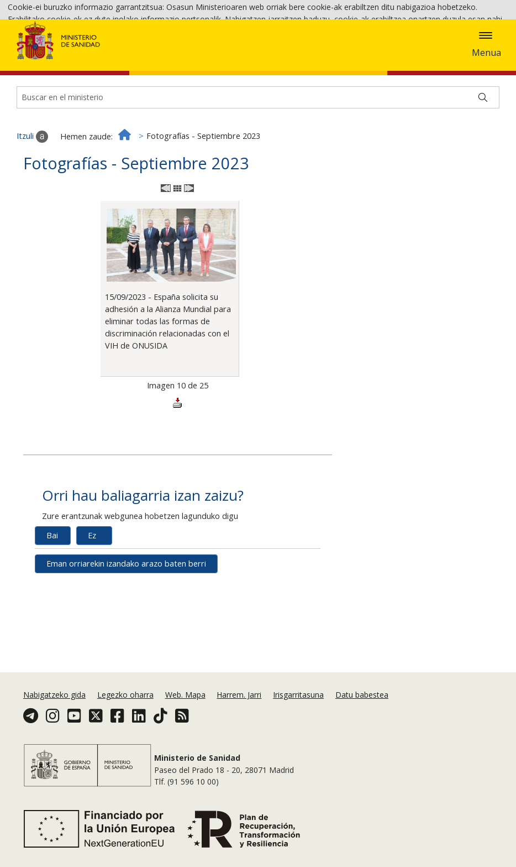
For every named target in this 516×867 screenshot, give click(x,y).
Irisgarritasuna (298, 694)
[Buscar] (482, 158)
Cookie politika (409, 34)
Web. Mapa (185, 694)
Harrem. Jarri (239, 694)
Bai (52, 596)
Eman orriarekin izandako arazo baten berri (126, 624)
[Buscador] (258, 158)
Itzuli (32, 197)
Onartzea (31, 50)
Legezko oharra (125, 694)
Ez (92, 596)
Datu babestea (361, 694)
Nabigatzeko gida (54, 694)
